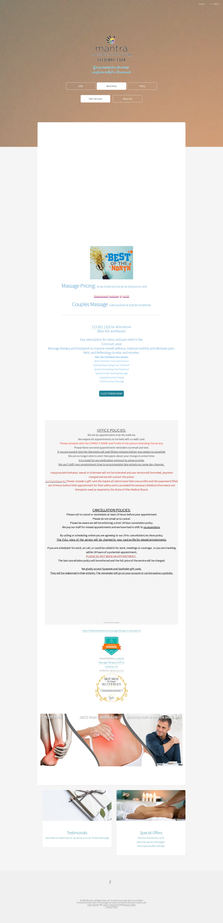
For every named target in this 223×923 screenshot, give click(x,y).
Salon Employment (111, 905)
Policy (142, 86)
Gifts (80, 86)
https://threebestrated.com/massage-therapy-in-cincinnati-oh (111, 630)
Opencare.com (117, 670)
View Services (95, 98)
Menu (216, 4)
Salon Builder (93, 905)
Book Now (112, 86)
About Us (127, 98)
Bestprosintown (111, 678)
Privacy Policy (111, 907)
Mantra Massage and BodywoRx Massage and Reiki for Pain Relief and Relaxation (111, 691)
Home (202, 4)
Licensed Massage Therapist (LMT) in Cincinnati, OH (111, 662)
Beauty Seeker (130, 905)
